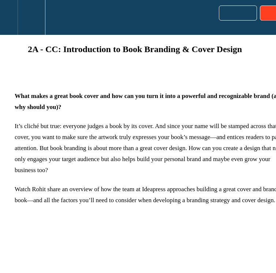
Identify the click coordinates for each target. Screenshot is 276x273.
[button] (9, 17)
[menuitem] (31, 17)
